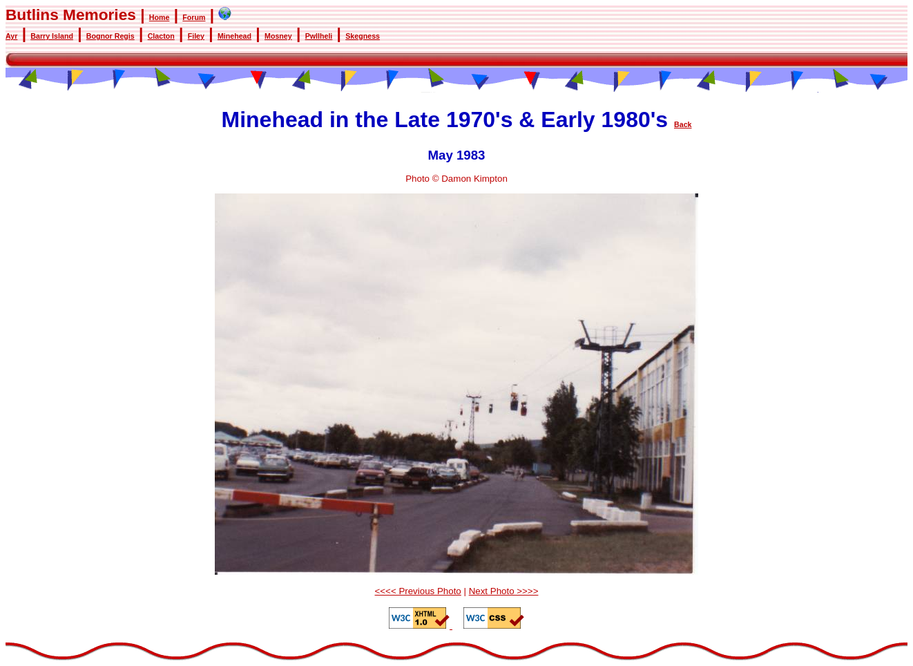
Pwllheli (319, 36)
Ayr (11, 36)
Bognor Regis (110, 36)
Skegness (362, 36)
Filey (196, 36)
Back (682, 124)
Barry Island (51, 36)
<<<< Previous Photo (418, 591)
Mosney (278, 36)
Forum (193, 17)
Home (159, 17)
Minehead (234, 36)
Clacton (161, 36)
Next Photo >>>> (504, 591)
